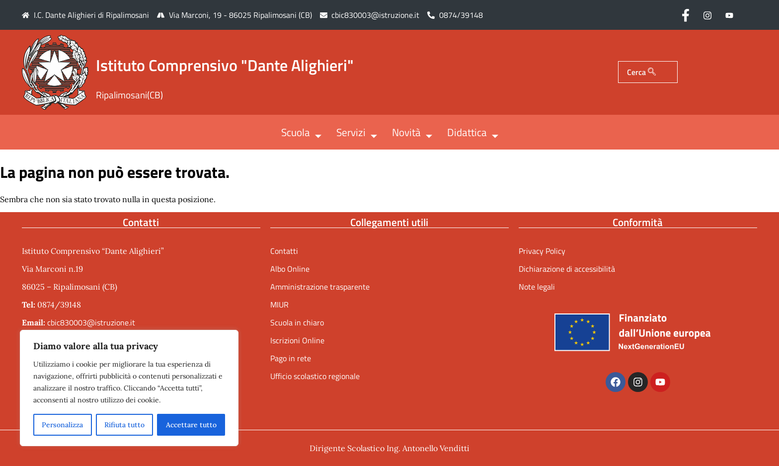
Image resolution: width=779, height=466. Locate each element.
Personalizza (62, 424)
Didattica (472, 133)
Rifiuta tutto (124, 424)
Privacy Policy (542, 251)
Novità (412, 133)
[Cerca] (652, 72)
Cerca (641, 72)
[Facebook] (685, 14)
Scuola (301, 133)
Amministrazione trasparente (320, 287)
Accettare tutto (191, 424)
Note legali (537, 287)
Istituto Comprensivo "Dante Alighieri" (225, 65)
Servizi (356, 133)
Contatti (284, 251)
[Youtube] (729, 14)
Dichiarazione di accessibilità (567, 269)
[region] (129, 388)
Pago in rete (290, 358)
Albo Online (290, 269)
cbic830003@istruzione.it (375, 15)
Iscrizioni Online (297, 340)
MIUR (279, 305)
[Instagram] (707, 14)
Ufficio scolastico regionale (315, 376)
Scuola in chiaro (297, 322)
